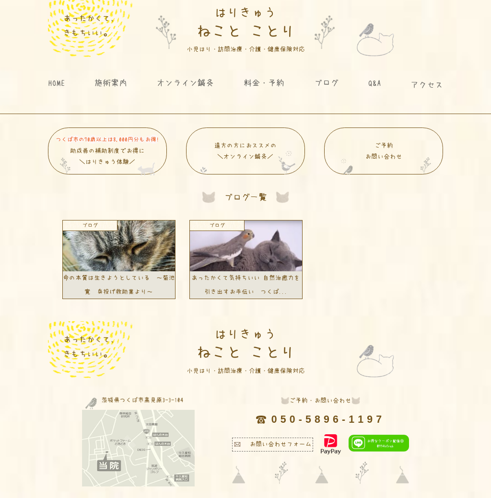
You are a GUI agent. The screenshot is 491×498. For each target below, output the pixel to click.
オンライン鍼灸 (185, 83)
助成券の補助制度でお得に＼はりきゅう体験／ (107, 154)
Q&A (374, 83)
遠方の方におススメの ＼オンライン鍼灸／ (247, 158)
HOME (56, 83)
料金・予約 (264, 83)
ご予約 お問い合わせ (386, 158)
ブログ (326, 83)
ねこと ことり (246, 29)
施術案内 (110, 83)
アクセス (426, 85)
